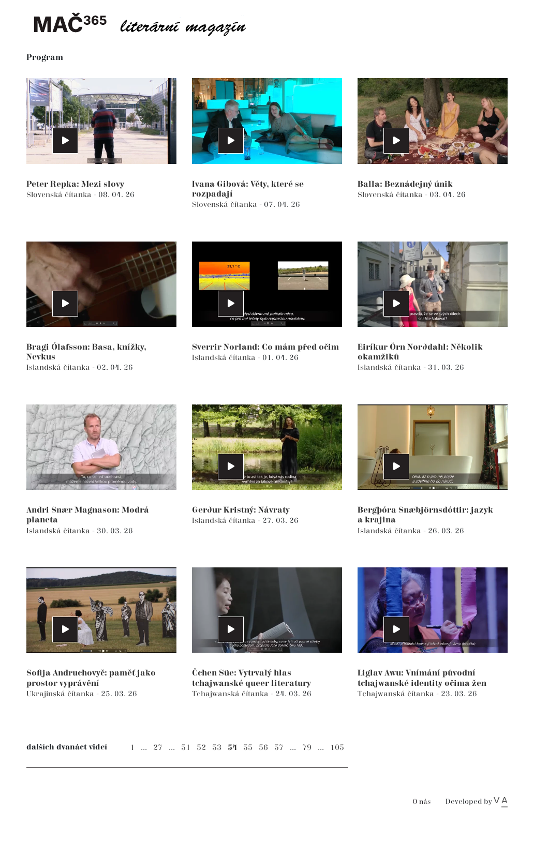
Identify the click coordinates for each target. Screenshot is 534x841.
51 (185, 748)
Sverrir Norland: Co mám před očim (265, 347)
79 (307, 748)
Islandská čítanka (59, 367)
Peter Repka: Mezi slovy (75, 184)
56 (263, 748)
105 (337, 748)
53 (216, 748)
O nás (421, 802)
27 (157, 748)
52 (201, 748)
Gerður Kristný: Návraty (241, 510)
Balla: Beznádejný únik (405, 184)
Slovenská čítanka (60, 195)
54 (232, 748)
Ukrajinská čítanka (61, 694)
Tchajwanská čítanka (231, 694)
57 (279, 748)
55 (248, 748)
